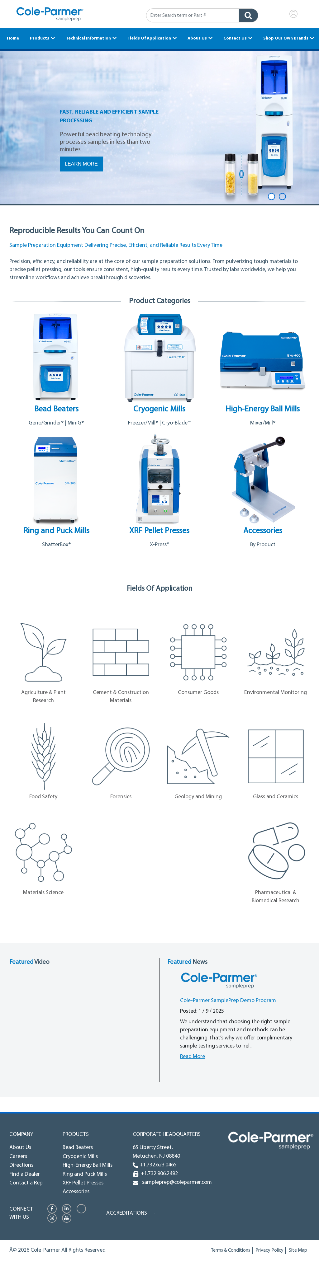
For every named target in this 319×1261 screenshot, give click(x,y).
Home (13, 38)
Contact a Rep (26, 1183)
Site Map (298, 1250)
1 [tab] (271, 196)
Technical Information (88, 38)
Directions (21, 1165)
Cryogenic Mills (80, 1157)
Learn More (81, 163)
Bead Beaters (78, 1148)
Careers (18, 1157)
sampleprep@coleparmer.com (176, 1182)
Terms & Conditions (230, 1250)
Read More (192, 1057)
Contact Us (235, 38)
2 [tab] (282, 196)
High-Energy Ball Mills (87, 1165)
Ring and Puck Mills (85, 1174)
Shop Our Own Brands (285, 38)
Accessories (76, 1192)
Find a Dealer (24, 1174)
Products (39, 38)
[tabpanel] (159, 127)
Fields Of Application (149, 38)
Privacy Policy (269, 1250)
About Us (197, 38)
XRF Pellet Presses (83, 1183)
